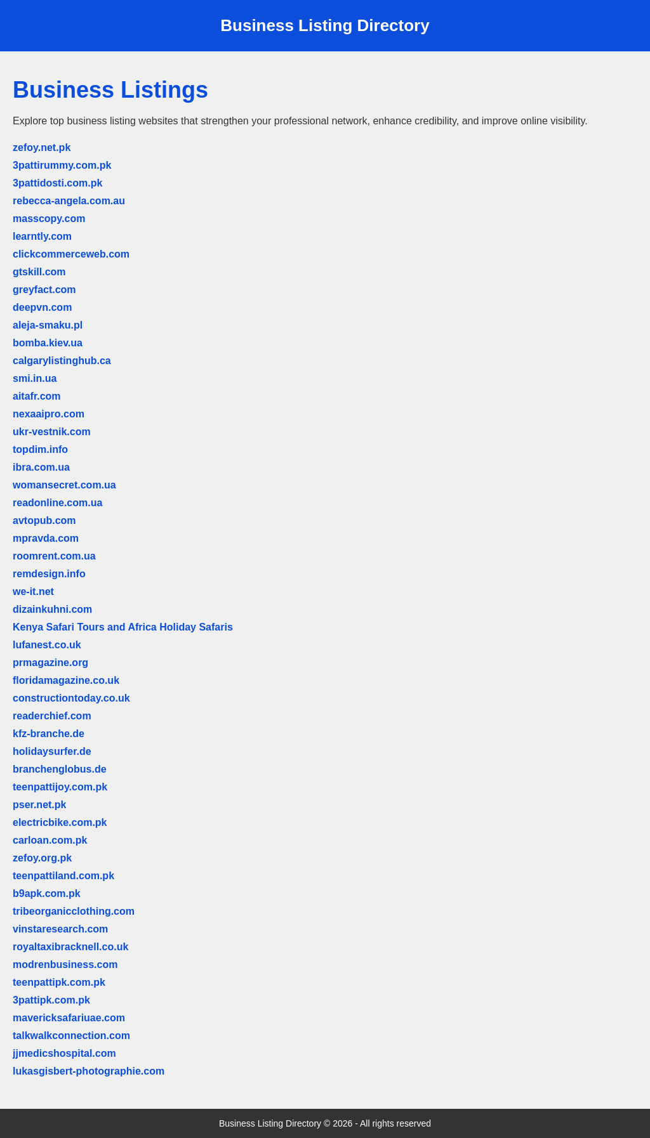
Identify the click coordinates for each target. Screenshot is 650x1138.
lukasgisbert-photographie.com (88, 1071)
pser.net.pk (39, 804)
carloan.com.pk (50, 840)
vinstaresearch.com (60, 929)
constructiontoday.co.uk (71, 698)
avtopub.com (44, 520)
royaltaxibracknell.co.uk (70, 946)
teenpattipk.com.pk (59, 982)
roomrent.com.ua (54, 556)
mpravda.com (46, 538)
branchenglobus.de (60, 769)
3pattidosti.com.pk (57, 183)
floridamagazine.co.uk (66, 680)
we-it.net (33, 591)
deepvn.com (42, 307)
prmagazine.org (50, 662)
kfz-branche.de (48, 733)
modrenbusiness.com (65, 964)
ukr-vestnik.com (52, 431)
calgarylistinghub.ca (62, 360)
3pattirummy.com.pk (62, 165)
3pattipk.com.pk (51, 1000)
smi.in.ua (34, 378)
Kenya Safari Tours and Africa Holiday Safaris (123, 627)
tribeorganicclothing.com (74, 911)
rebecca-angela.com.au (69, 200)
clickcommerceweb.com (71, 254)
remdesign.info (49, 573)
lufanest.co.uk (47, 644)
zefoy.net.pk (41, 147)
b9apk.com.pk (47, 893)
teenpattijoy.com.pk (60, 787)
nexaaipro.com (48, 414)
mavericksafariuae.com (69, 1017)
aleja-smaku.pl (48, 325)
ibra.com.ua (41, 467)
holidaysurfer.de (52, 751)
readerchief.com (52, 715)
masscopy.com (49, 218)
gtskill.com (39, 271)
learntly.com (42, 236)
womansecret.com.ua (64, 485)
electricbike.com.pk (60, 822)
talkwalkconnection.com (71, 1035)
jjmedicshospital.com (64, 1053)
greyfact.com (44, 289)
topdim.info (40, 449)
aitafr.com (37, 396)
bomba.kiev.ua (48, 342)
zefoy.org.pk (42, 858)
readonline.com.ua (57, 502)
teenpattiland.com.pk (63, 875)
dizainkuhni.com (52, 609)
